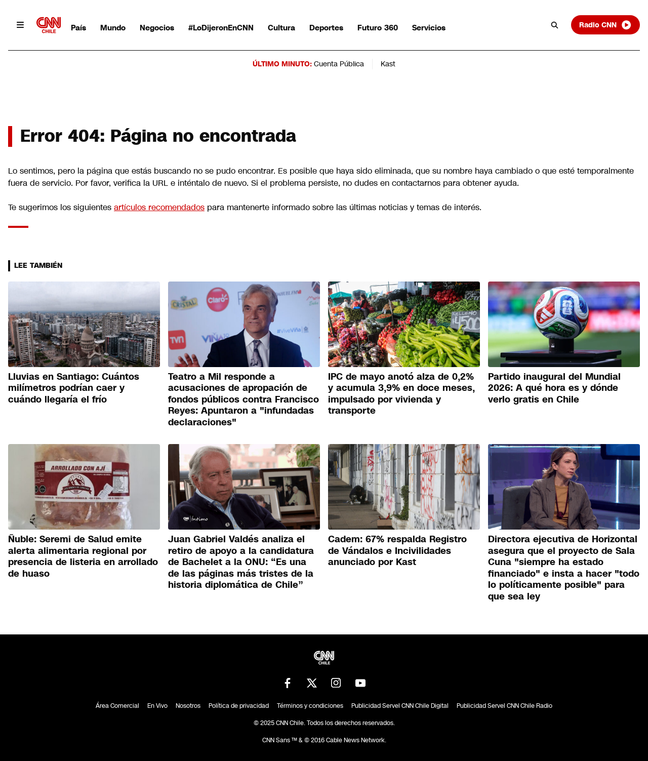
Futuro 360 (377, 27)
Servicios (429, 27)
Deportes (326, 27)
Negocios (157, 27)
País (78, 27)
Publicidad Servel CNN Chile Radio (504, 706)
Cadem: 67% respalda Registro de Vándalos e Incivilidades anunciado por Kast (397, 551)
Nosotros (188, 706)
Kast (388, 64)
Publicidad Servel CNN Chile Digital (400, 706)
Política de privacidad (239, 706)
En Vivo (157, 706)
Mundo (113, 27)
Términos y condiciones (310, 706)
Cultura (281, 27)
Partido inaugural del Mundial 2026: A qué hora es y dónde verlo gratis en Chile (554, 388)
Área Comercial (117, 706)
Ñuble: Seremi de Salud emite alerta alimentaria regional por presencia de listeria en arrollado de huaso (83, 556)
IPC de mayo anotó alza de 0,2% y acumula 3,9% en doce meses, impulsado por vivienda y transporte (401, 394)
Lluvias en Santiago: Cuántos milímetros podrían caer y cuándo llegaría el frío (73, 388)
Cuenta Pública (339, 64)
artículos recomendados (159, 207)
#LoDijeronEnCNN (221, 27)
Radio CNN (605, 24)
